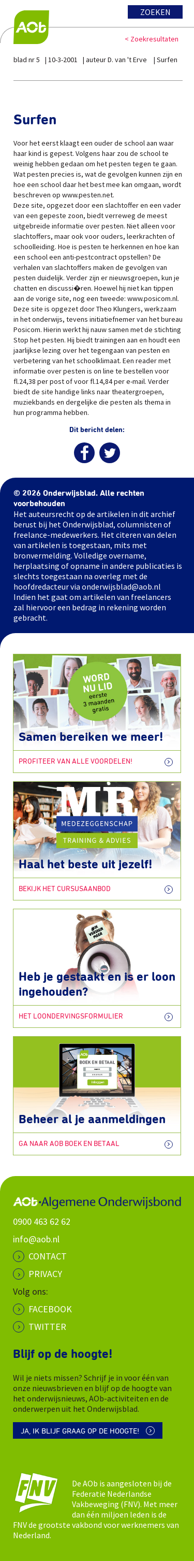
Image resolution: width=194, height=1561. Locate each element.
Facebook (50, 1309)
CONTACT (47, 1256)
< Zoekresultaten (151, 39)
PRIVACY (45, 1274)
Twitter (47, 1327)
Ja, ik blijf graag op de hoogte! (80, 1431)
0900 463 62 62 (41, 1221)
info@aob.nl (36, 1239)
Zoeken (155, 12)
